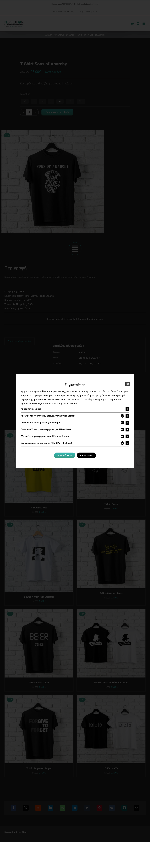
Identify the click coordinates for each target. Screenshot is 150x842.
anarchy (19, 295)
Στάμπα (50, 295)
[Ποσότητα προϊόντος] (29, 112)
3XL (81, 101)
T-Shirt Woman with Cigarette (39, 596)
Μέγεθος (25, 94)
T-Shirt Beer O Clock (39, 682)
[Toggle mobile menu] (144, 23)
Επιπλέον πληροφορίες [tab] (19, 341)
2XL (70, 101)
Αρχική (48, 35)
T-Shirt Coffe (111, 768)
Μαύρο (82, 352)
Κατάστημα (59, 35)
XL (60, 101)
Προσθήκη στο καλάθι (57, 112)
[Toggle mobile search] (138, 23)
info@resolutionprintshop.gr (87, 4)
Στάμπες (70, 35)
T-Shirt (79, 35)
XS (25, 101)
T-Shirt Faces (111, 504)
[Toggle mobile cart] (132, 23)
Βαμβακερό (84, 358)
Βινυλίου (95, 358)
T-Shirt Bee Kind (39, 507)
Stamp (33, 295)
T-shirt (41, 295)
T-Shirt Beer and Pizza (111, 593)
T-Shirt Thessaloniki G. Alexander (111, 682)
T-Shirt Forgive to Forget (39, 768)
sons (26, 295)
